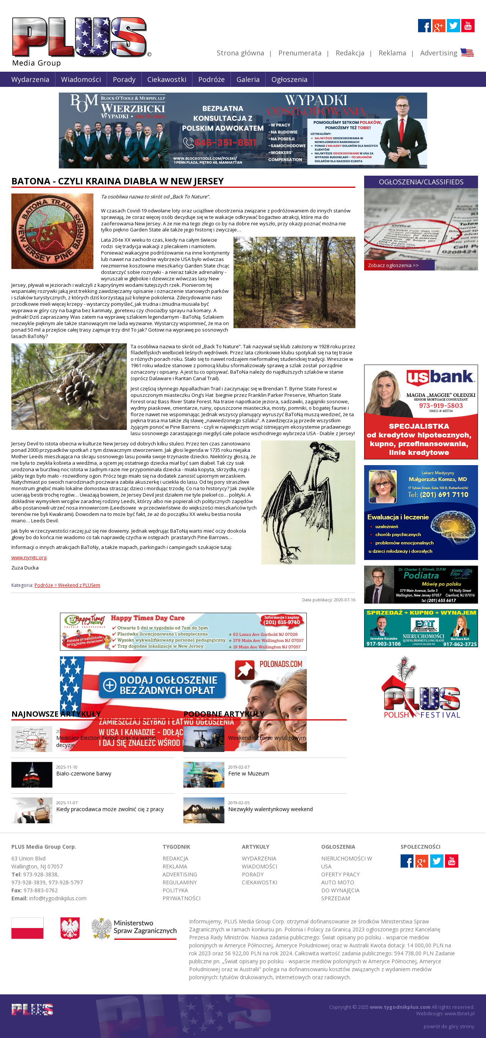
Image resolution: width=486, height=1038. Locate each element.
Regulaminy (180, 882)
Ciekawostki (166, 79)
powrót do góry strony (449, 1026)
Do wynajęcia (340, 890)
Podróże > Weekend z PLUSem (67, 585)
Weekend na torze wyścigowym (267, 737)
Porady (124, 79)
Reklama (392, 52)
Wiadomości (81, 79)
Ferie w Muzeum (248, 773)
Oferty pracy (340, 874)
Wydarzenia (30, 79)
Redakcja (350, 52)
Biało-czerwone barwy (83, 773)
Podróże (211, 79)
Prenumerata (300, 52)
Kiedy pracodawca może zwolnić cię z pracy (110, 809)
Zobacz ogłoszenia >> (393, 265)
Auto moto (337, 882)
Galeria (248, 79)
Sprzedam (335, 898)
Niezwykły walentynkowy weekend (270, 809)
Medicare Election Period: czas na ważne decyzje (106, 741)
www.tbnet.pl (460, 1013)
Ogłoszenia (289, 79)
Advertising (447, 53)
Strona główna (240, 52)
